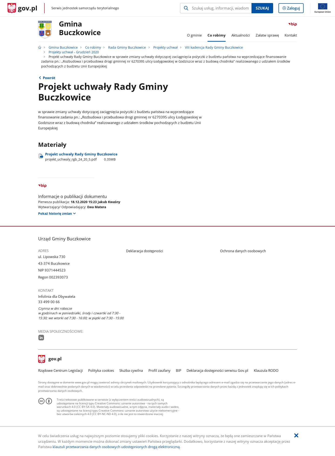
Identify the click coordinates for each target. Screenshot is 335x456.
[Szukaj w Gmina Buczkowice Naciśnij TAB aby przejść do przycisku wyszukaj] (215, 8)
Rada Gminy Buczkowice (127, 47)
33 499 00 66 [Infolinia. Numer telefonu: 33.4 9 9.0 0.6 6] (49, 301)
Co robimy (93, 47)
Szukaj (262, 8)
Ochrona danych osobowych (243, 250)
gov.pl (50, 359)
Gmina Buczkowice (80, 28)
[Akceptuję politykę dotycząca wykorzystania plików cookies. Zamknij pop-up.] (296, 435)
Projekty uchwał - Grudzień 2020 (74, 52)
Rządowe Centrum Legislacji (60, 370)
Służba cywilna (131, 370)
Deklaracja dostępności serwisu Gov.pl (217, 370)
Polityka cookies (101, 370)
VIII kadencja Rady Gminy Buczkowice (214, 47)
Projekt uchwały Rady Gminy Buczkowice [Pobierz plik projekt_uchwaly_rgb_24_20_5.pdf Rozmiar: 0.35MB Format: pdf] (81, 157)
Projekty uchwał (165, 47)
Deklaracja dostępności (144, 250)
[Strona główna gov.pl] (22, 8)
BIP (178, 370)
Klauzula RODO (266, 370)
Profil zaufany (159, 370)
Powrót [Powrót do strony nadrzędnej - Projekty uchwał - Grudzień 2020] (49, 77)
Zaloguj (295, 9)
